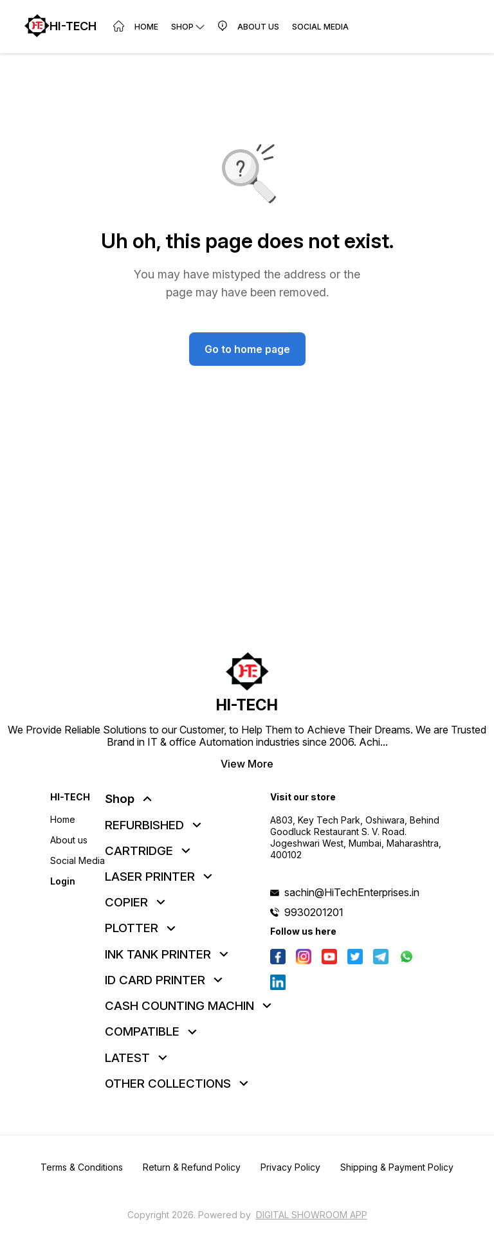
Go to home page (247, 349)
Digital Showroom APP (311, 1214)
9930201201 (313, 912)
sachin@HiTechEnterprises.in (351, 892)
